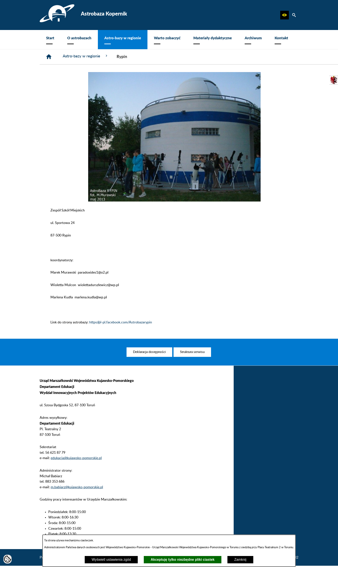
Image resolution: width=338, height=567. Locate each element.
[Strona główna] (49, 57)
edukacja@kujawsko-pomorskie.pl (76, 467)
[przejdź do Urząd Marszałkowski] (333, 80)
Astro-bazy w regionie (88, 56)
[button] (284, 15)
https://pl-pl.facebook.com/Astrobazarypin (120, 323)
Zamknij (240, 559)
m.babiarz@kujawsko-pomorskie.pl (77, 496)
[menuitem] (50, 39)
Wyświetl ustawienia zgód (111, 559)
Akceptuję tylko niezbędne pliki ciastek (182, 559)
